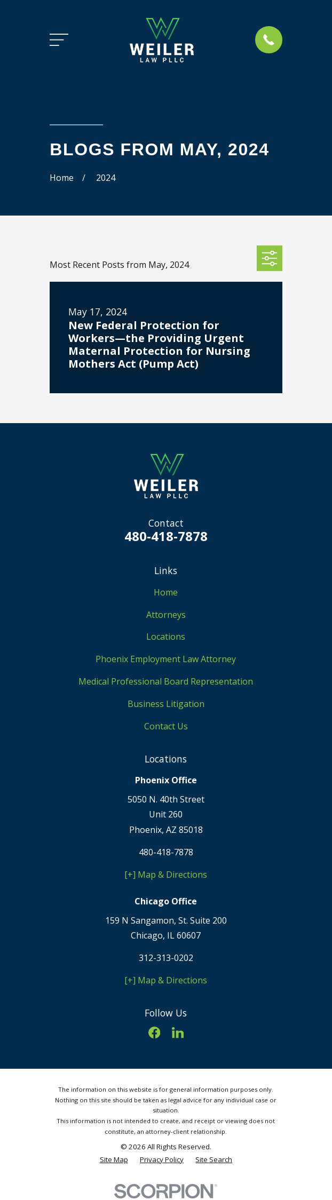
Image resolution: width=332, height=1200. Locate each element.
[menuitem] (114, 1160)
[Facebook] (154, 1032)
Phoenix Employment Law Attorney (166, 659)
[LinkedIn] (178, 1032)
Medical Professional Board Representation (165, 681)
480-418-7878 (166, 536)
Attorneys (166, 615)
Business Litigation (166, 704)
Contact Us (166, 726)
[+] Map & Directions (165, 874)
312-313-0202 (166, 958)
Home (166, 592)
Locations (165, 636)
